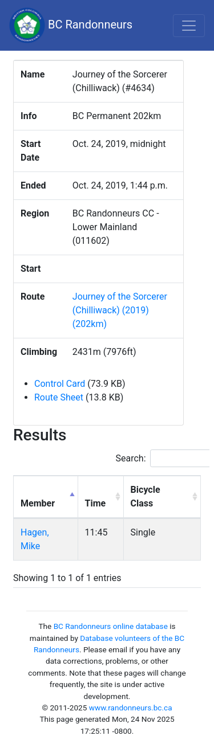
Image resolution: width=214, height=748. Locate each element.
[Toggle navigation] (189, 25)
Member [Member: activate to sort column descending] (38, 503)
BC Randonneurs (70, 25)
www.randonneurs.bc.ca (130, 707)
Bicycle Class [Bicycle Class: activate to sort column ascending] (145, 496)
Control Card (59, 383)
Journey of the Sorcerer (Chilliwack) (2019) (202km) (119, 310)
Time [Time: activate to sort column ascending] (95, 503)
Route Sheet (58, 397)
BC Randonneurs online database (111, 626)
